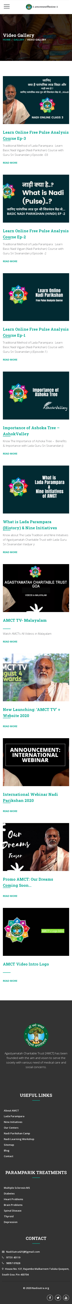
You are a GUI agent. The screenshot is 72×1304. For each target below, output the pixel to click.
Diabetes (9, 1193)
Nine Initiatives (13, 1122)
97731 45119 (13, 1257)
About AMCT (11, 1110)
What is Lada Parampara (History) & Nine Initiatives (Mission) (30, 527)
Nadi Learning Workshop (19, 1139)
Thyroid (9, 1216)
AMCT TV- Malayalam (25, 620)
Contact (8, 1156)
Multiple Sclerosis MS (17, 1187)
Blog (6, 1150)
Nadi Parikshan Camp (17, 1133)
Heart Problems (13, 1199)
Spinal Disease (13, 1210)
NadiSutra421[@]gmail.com (23, 1251)
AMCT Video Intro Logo (26, 964)
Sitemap (9, 1144)
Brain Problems (13, 1205)
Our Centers (11, 1127)
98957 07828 (13, 1263)
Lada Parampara (14, 1116)
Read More (10, 162)
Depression (10, 1222)
